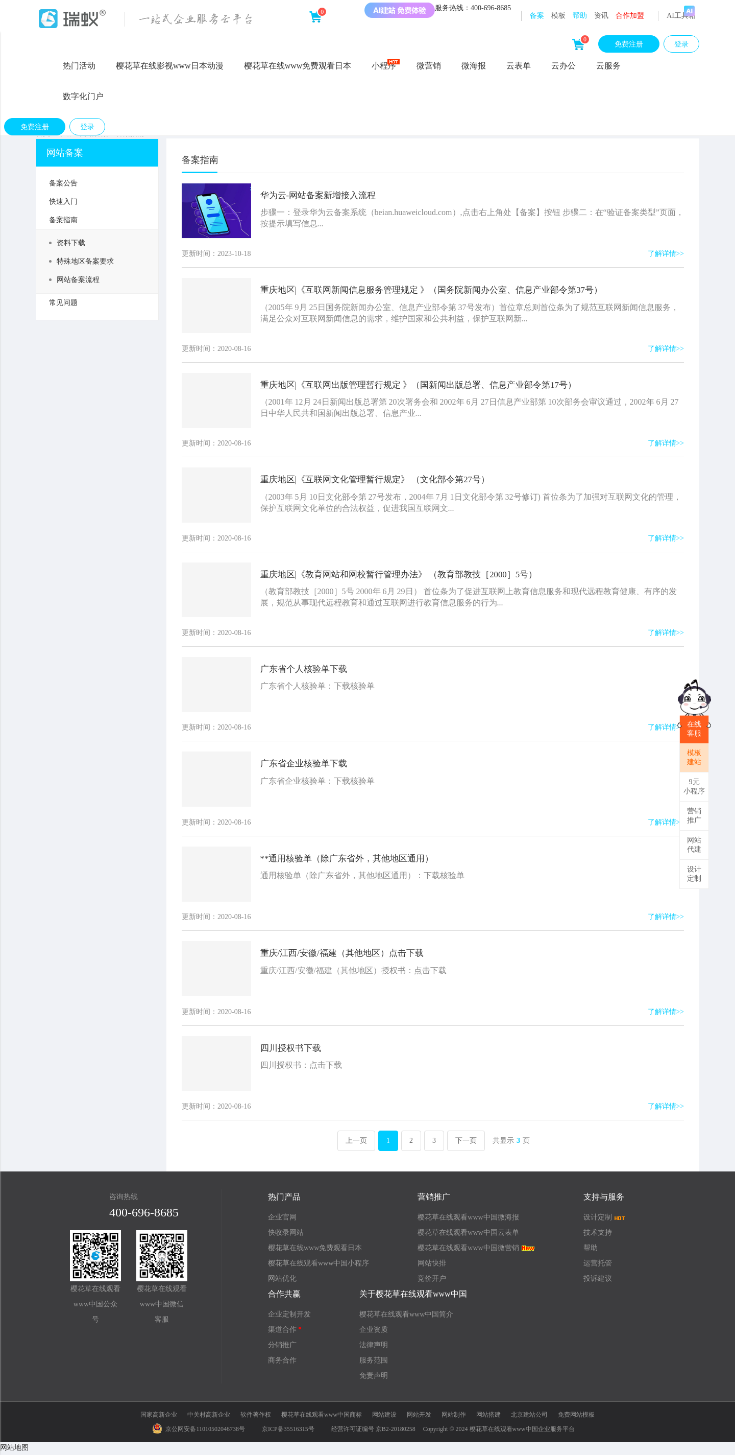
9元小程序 (694, 786)
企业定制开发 (289, 1317)
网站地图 (14, 1449)
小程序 (385, 65)
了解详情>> (665, 254)
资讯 (601, 15)
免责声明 (373, 1378)
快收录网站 (286, 1235)
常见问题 (63, 303)
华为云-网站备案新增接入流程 (324, 195)
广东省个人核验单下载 (309, 670)
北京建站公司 (529, 1417)
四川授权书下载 (295, 1050)
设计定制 (694, 873)
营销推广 (694, 815)
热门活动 (79, 65)
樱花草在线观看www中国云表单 (468, 1235)
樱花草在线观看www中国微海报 (468, 1220)
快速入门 (63, 201)
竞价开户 (432, 1281)
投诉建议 (597, 1281)
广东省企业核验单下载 (309, 765)
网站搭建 (488, 1417)
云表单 (518, 65)
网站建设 (384, 1417)
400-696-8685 (144, 1215)
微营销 (428, 65)
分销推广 (282, 1348)
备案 (537, 15)
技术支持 (597, 1235)
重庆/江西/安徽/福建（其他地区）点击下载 (349, 955)
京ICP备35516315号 (288, 1431)
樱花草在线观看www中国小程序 (318, 1266)
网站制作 (454, 1417)
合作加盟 (630, 15)
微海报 (473, 65)
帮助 (580, 15)
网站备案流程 (74, 280)
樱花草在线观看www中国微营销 (476, 1251)
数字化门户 (83, 96)
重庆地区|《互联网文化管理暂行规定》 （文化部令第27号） (384, 480)
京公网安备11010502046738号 (199, 1431)
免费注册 (629, 44)
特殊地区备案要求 (81, 261)
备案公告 (63, 183)
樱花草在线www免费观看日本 (298, 65)
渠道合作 (284, 1332)
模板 (558, 15)
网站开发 (419, 1417)
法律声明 (373, 1348)
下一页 (466, 1143)
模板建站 (694, 757)
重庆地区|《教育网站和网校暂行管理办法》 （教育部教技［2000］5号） (410, 575)
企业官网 (282, 1220)
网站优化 (282, 1281)
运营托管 (597, 1266)
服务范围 (373, 1363)
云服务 (608, 65)
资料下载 (67, 243)
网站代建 (694, 844)
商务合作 (282, 1363)
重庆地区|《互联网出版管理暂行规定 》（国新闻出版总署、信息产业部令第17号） (430, 385)
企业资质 (373, 1332)
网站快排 (432, 1266)
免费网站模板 (576, 1417)
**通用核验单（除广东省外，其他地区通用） (355, 860)
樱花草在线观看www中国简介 (406, 1317)
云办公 (563, 65)
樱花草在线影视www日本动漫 (170, 65)
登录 (681, 44)
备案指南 (63, 220)
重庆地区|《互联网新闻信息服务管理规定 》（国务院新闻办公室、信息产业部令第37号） (444, 290)
